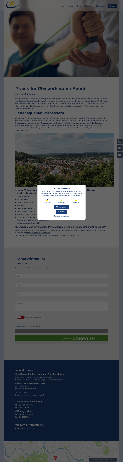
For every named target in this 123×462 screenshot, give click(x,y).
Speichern (61, 211)
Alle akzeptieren (61, 207)
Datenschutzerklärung (61, 216)
